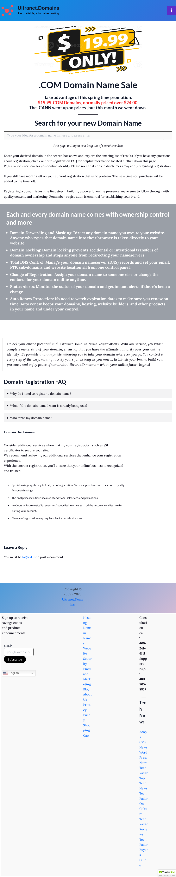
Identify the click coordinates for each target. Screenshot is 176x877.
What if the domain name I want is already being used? (49, 406)
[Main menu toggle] (171, 10)
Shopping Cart (87, 730)
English (11, 673)
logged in (29, 557)
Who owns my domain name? (31, 418)
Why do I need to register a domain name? (40, 393)
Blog (86, 689)
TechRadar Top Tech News (143, 778)
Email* (8, 645)
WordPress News (143, 757)
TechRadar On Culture (143, 803)
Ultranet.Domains (38, 8)
